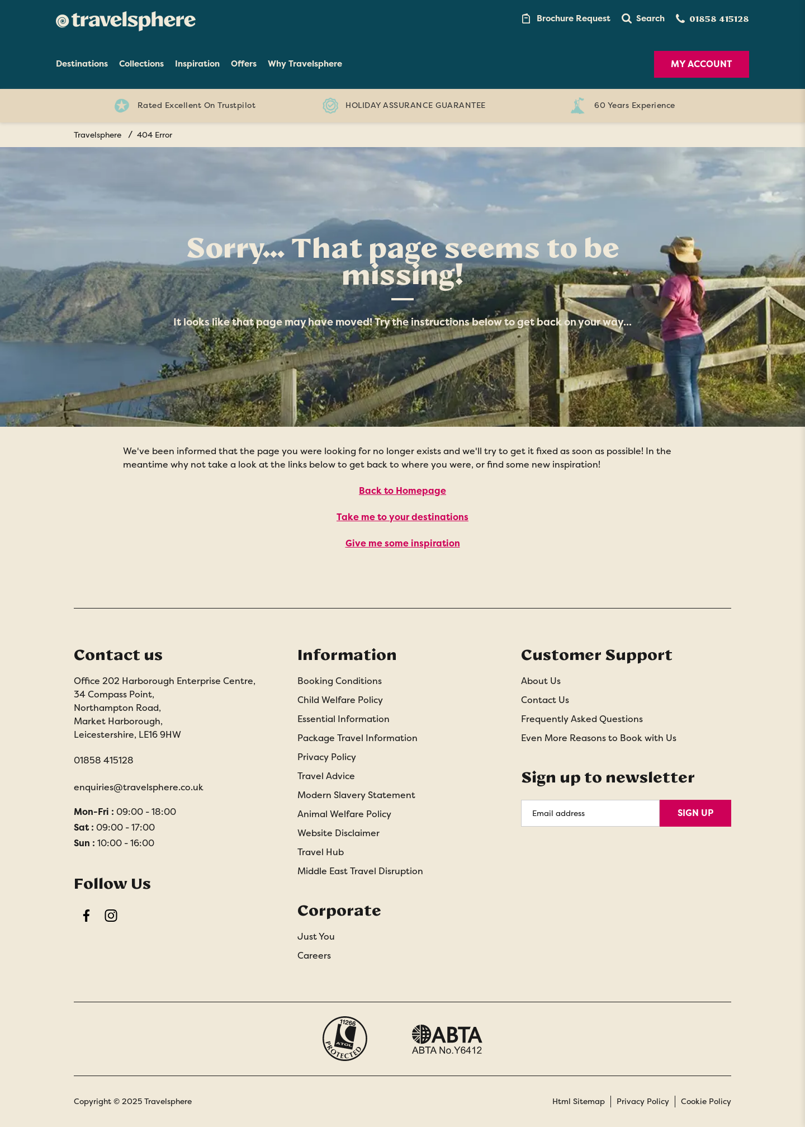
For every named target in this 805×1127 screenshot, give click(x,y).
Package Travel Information (357, 738)
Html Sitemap (578, 1101)
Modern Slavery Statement (356, 795)
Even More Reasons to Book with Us (598, 738)
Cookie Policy (706, 1101)
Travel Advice (326, 776)
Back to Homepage (402, 491)
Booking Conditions (339, 681)
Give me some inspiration (402, 543)
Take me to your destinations (402, 517)
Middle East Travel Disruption (360, 871)
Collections (141, 63)
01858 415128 (104, 760)
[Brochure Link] (565, 18)
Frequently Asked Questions (582, 719)
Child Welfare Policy (340, 700)
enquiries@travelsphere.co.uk (138, 787)
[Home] (126, 18)
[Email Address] (590, 813)
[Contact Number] (712, 18)
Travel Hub (320, 852)
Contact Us (545, 700)
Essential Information (343, 719)
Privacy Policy (326, 757)
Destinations (82, 63)
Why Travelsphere (305, 63)
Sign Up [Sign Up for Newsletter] (695, 813)
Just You (316, 936)
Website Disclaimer (338, 833)
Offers (244, 63)
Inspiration (197, 63)
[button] (643, 18)
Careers (314, 955)
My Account (701, 64)
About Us (541, 681)
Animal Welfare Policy (344, 814)
